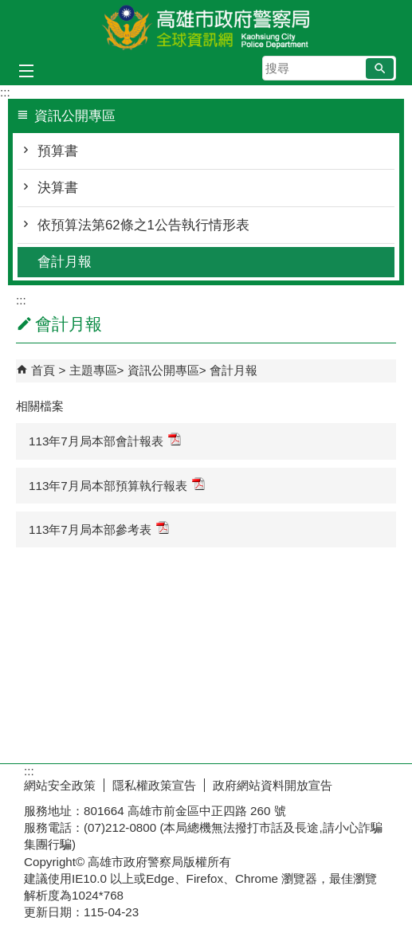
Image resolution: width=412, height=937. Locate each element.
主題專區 (93, 370)
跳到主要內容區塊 (8, 8)
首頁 (43, 370)
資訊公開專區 (163, 370)
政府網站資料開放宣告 (272, 785)
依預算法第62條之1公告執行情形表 (143, 225)
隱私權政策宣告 (154, 785)
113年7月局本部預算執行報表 (117, 484)
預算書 (57, 151)
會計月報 (64, 261)
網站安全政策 (60, 785)
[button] (380, 68)
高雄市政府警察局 (206, 26)
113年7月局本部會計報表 (105, 440)
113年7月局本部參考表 (99, 528)
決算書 (57, 187)
